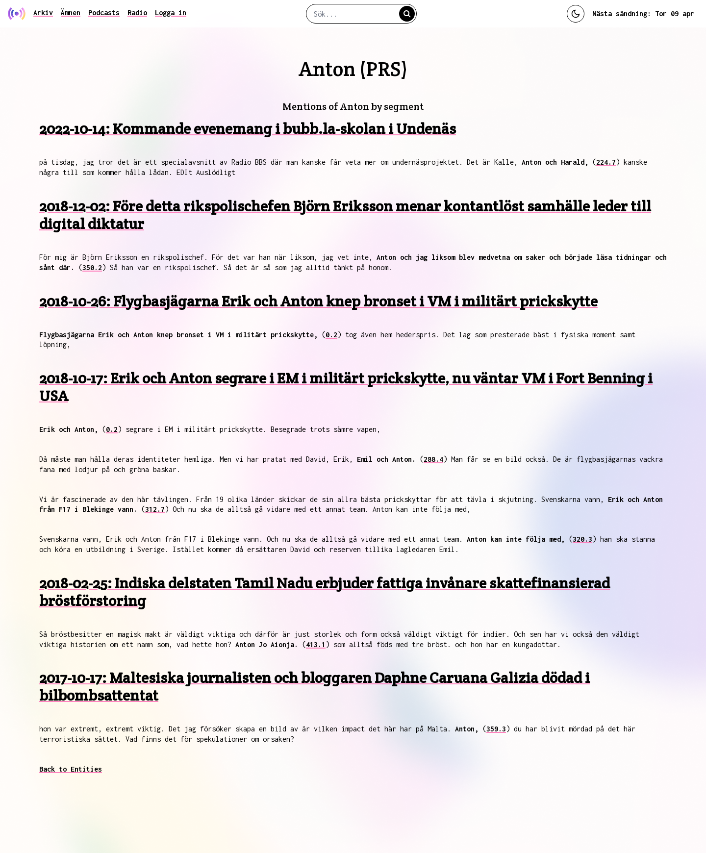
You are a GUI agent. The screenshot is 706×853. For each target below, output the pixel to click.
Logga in (170, 12)
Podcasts (104, 12)
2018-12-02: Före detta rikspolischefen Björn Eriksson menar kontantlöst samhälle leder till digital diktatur (345, 215)
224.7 (606, 162)
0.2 (331, 334)
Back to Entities (70, 769)
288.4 (433, 459)
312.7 (155, 509)
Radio (137, 12)
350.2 (92, 267)
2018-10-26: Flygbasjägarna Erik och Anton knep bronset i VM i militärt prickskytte (318, 301)
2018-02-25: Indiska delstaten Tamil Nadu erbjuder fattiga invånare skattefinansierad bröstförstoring (324, 592)
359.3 (496, 729)
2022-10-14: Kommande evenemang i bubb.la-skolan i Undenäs (247, 128)
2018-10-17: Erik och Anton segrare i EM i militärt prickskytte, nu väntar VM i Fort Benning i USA (346, 387)
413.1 (316, 644)
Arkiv (43, 12)
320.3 (582, 539)
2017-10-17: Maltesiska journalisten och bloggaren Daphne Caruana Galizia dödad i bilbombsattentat (314, 686)
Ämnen (70, 12)
